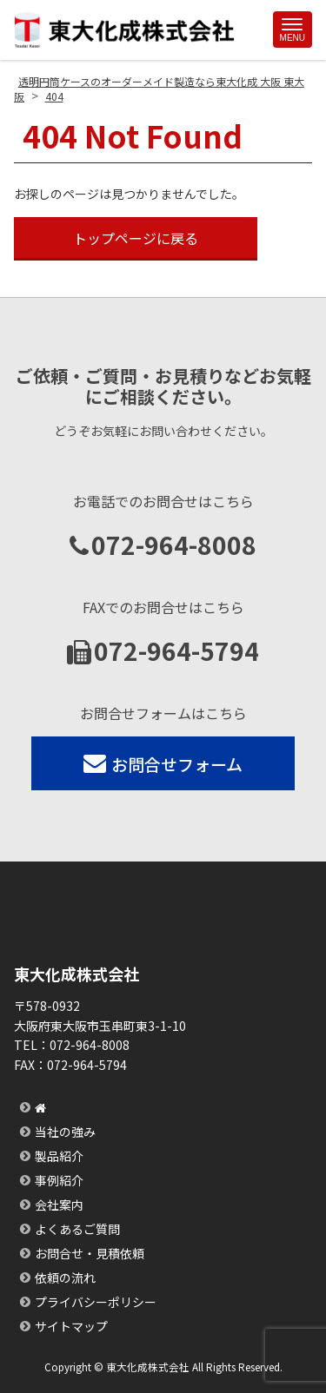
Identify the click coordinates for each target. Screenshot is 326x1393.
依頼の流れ (65, 1277)
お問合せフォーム (162, 764)
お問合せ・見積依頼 (89, 1253)
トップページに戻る (135, 238)
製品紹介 (59, 1156)
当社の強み (65, 1131)
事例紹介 (59, 1180)
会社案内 (59, 1204)
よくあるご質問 (77, 1229)
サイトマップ (71, 1326)
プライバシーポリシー (95, 1301)
